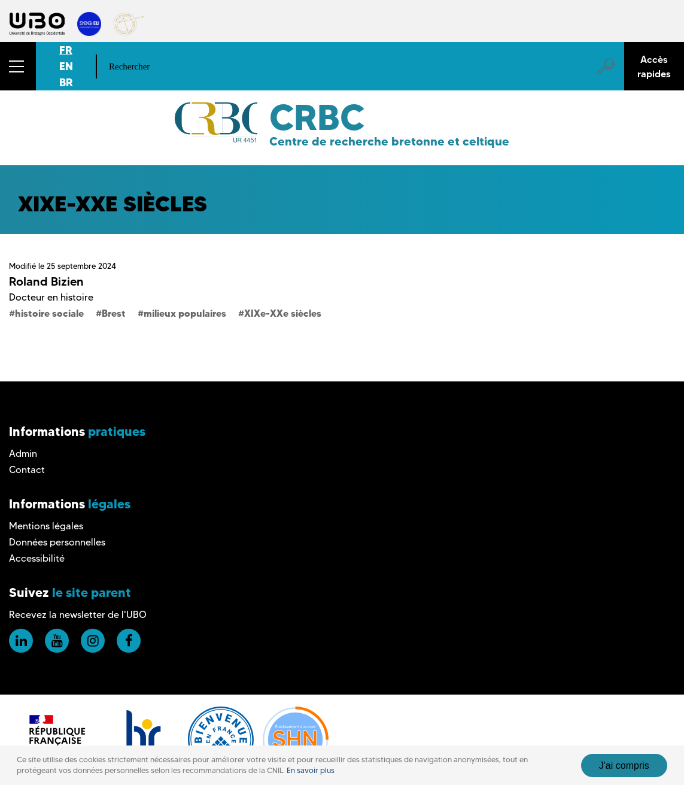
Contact (27, 469)
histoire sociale (49, 313)
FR (65, 50)
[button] (18, 66)
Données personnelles (57, 542)
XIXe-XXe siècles (282, 313)
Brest (114, 313)
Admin (23, 453)
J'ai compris (624, 765)
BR (66, 82)
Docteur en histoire (51, 297)
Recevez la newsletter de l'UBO (78, 614)
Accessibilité (37, 558)
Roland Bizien (46, 281)
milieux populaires (185, 313)
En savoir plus (311, 770)
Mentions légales (46, 526)
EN (66, 66)
